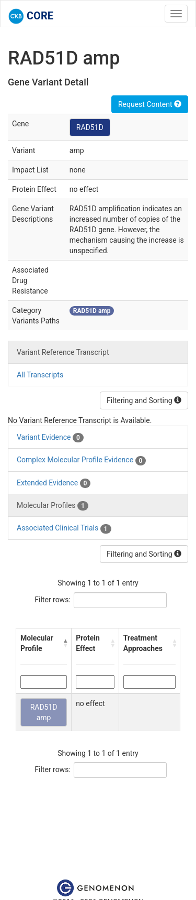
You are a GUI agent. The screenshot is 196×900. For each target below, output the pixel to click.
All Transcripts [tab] (40, 375)
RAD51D (89, 127)
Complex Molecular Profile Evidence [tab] (81, 460)
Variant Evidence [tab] (50, 437)
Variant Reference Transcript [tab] (63, 352)
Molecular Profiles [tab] (52, 506)
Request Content (149, 104)
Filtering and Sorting (144, 400)
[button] (65, 643)
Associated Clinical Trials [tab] (64, 528)
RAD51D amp (43, 712)
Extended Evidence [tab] (53, 483)
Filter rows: (52, 599)
